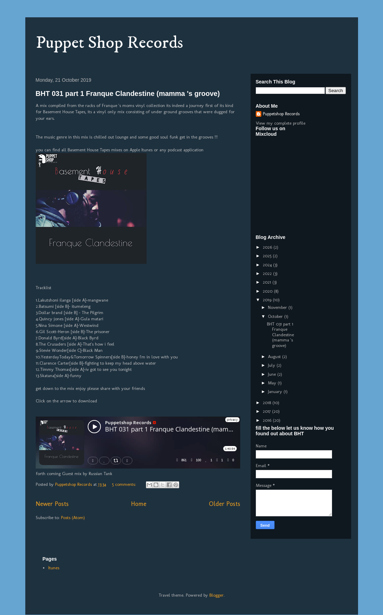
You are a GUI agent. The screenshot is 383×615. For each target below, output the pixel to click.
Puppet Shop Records (109, 43)
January (276, 391)
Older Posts (224, 504)
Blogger (216, 595)
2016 (268, 420)
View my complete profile (280, 123)
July (272, 365)
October (276, 316)
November (278, 307)
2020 (268, 291)
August (275, 356)
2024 (268, 264)
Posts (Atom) (73, 517)
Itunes (53, 567)
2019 (268, 299)
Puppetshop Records (281, 113)
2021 (267, 282)
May (273, 382)
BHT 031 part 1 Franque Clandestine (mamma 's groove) (128, 93)
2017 (267, 411)
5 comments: (124, 484)
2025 (268, 255)
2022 (268, 273)
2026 (268, 247)
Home (138, 504)
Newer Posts (52, 504)
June (272, 374)
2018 (267, 402)
